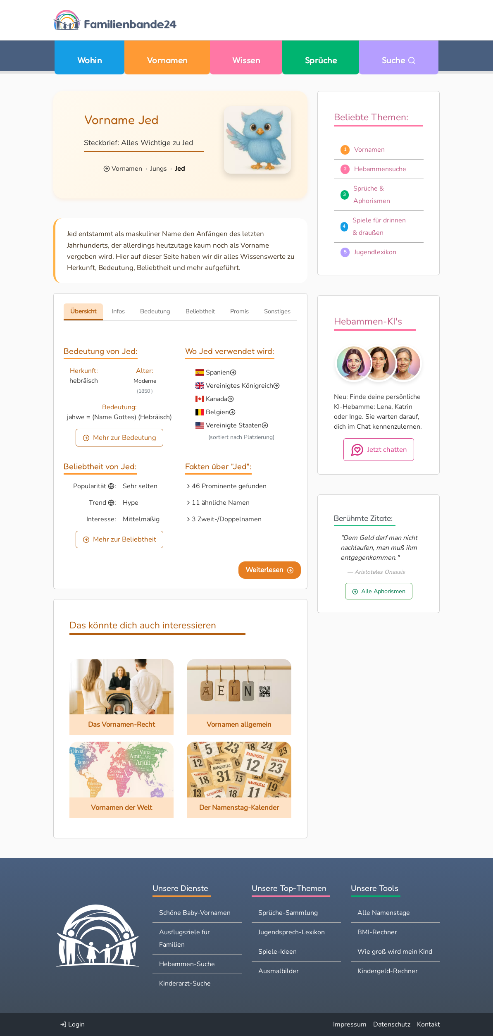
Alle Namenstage (383, 912)
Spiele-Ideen (277, 951)
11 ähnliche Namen (221, 502)
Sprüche (321, 60)
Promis (239, 311)
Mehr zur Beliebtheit (119, 539)
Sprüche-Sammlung (288, 912)
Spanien (218, 372)
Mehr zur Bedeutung (119, 437)
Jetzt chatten (378, 450)
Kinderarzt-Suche (185, 983)
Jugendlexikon (375, 252)
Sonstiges (277, 311)
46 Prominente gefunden (229, 486)
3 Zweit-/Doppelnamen (227, 519)
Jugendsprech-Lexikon (291, 932)
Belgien (217, 412)
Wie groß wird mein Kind (394, 951)
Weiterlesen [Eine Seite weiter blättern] (269, 570)
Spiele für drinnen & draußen (379, 226)
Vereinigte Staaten (234, 425)
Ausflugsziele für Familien (184, 938)
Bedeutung (155, 311)
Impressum (350, 1024)
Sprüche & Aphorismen (371, 194)
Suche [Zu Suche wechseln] (399, 60)
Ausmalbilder (278, 971)
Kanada (216, 398)
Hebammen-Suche (187, 964)
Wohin (89, 60)
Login (72, 1024)
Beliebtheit (200, 311)
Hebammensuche (380, 169)
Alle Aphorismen (378, 591)
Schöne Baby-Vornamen (195, 912)
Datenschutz (391, 1024)
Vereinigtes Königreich (239, 385)
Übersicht (83, 311)
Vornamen (167, 60)
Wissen (246, 60)
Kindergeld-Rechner (387, 971)
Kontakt (428, 1024)
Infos (118, 311)
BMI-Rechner (377, 932)
